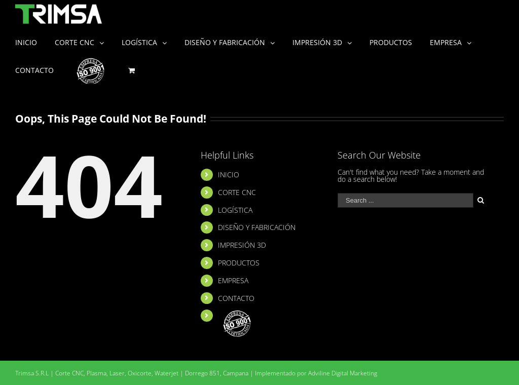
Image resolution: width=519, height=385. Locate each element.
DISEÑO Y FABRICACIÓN (256, 227)
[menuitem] (35, 42)
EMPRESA (233, 280)
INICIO (228, 174)
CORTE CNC (237, 192)
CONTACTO (236, 298)
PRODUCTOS (239, 262)
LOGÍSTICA (235, 210)
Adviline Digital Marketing (342, 373)
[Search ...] (405, 200)
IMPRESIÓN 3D (242, 245)
